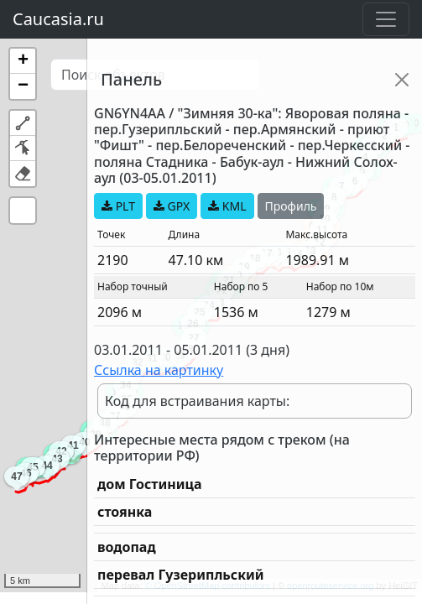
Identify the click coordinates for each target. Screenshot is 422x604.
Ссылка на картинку (158, 370)
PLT (118, 206)
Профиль (291, 206)
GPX (172, 206)
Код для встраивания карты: (197, 401)
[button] (22, 61)
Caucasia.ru (58, 19)
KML (227, 206)
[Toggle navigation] (385, 19)
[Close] (401, 79)
